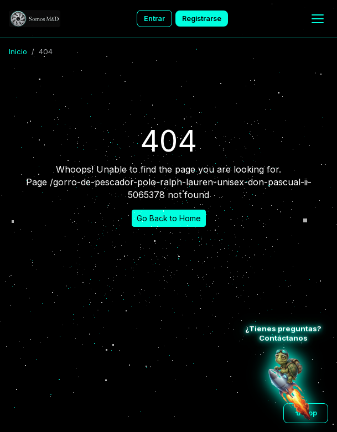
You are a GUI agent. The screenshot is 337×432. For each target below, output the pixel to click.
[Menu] (317, 19)
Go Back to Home (169, 218)
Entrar (154, 18)
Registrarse (201, 18)
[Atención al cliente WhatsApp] (289, 384)
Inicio (18, 51)
